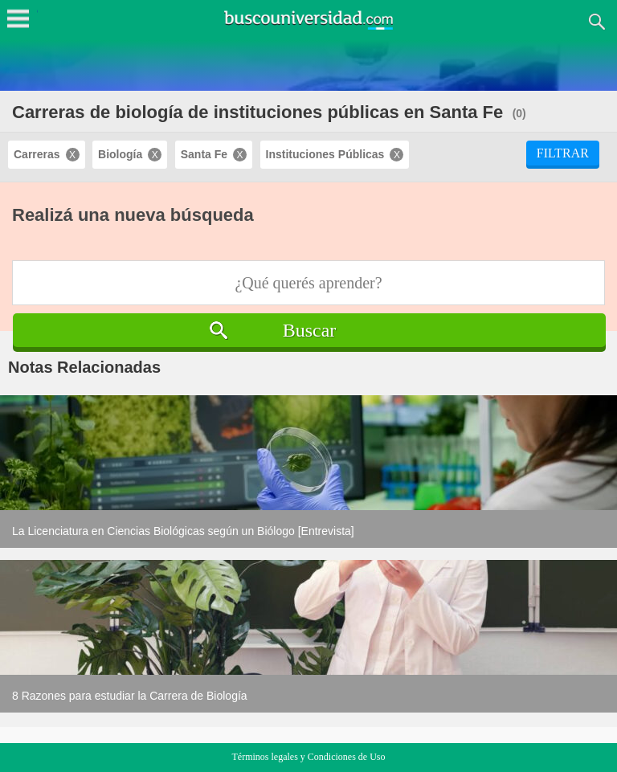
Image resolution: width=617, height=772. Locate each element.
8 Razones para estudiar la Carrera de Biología (129, 695)
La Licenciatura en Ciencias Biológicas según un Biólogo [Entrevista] (183, 531)
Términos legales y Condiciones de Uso (309, 756)
